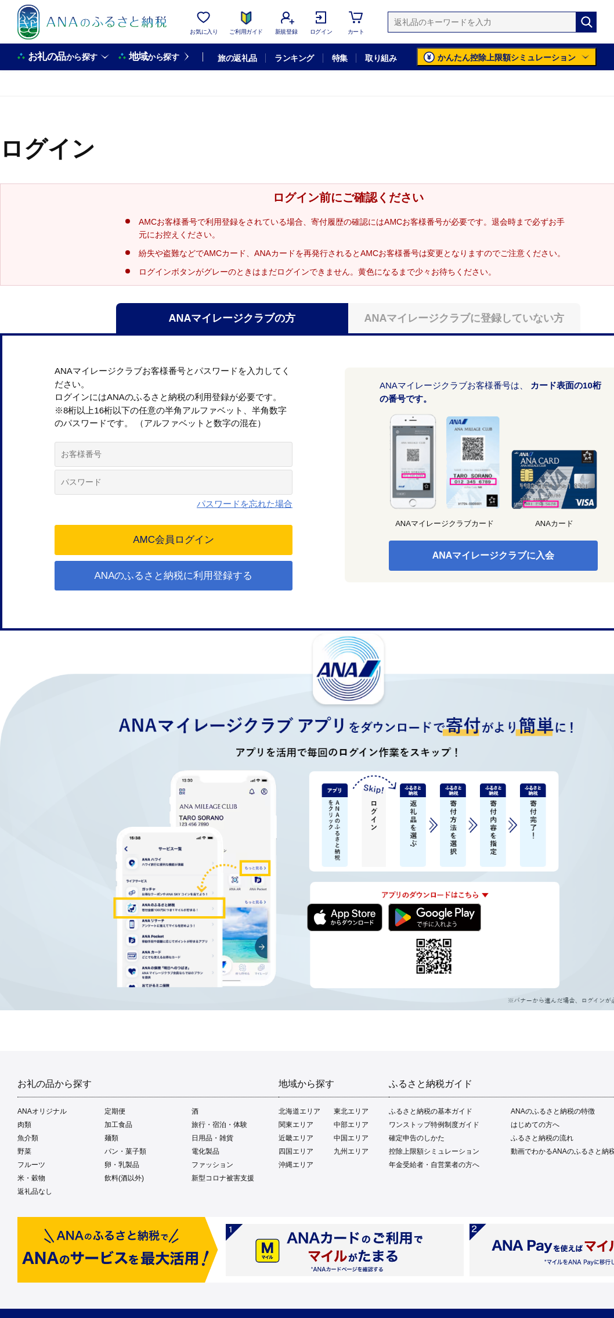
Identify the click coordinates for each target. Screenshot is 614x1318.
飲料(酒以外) (124, 1178)
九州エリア (351, 1151)
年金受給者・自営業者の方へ (434, 1165)
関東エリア (296, 1125)
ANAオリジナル (42, 1111)
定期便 (114, 1111)
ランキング (294, 58)
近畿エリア (296, 1138)
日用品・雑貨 (212, 1138)
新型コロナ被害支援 (223, 1178)
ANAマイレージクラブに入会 (493, 555)
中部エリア (351, 1125)
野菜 (24, 1151)
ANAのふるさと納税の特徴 (553, 1111)
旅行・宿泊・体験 (219, 1125)
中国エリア (351, 1138)
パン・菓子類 (125, 1151)
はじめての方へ (535, 1125)
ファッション (212, 1165)
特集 (340, 58)
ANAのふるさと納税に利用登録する (174, 575)
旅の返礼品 (237, 58)
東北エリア (351, 1111)
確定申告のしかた (417, 1138)
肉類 (24, 1125)
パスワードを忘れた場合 (244, 504)
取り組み (380, 58)
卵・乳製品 (121, 1165)
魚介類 (27, 1138)
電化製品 (205, 1151)
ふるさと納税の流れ (542, 1138)
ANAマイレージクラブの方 (232, 318)
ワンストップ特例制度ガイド (434, 1125)
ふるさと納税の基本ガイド (430, 1111)
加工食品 (118, 1125)
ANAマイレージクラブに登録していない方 (464, 318)
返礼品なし (34, 1191)
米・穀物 (31, 1178)
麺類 (111, 1138)
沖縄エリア (296, 1165)
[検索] (586, 22)
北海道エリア (299, 1111)
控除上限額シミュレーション (434, 1151)
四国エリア (296, 1151)
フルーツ (31, 1165)
